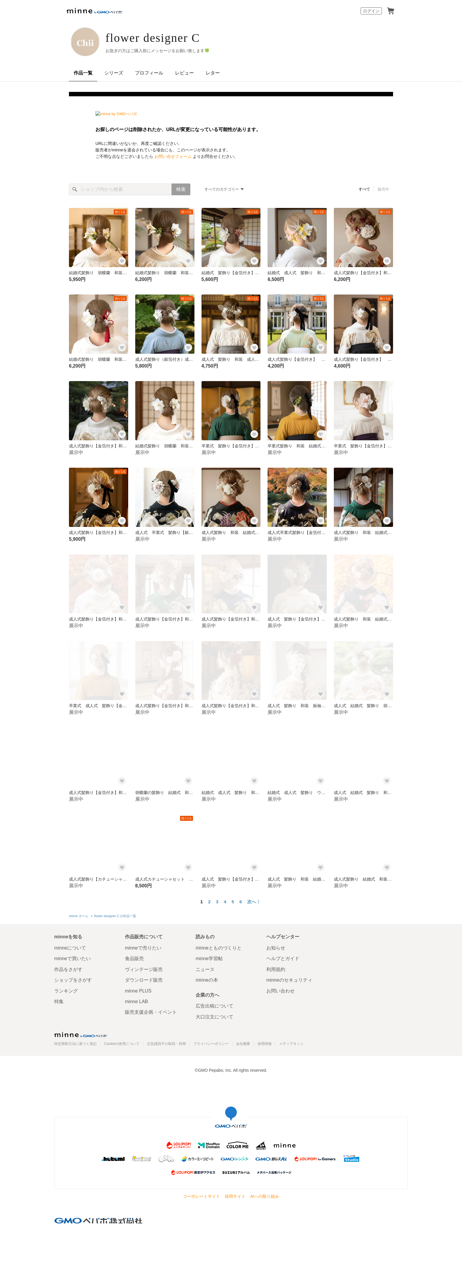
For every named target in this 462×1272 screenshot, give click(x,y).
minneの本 (207, 979)
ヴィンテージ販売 (144, 969)
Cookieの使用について (122, 1044)
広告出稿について (214, 1005)
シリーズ (113, 72)
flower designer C (152, 37)
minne (80, 1034)
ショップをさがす (73, 979)
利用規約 (275, 969)
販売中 (383, 189)
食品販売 (134, 958)
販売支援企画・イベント (151, 1012)
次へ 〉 (254, 901)
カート (390, 11)
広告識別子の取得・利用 (166, 1044)
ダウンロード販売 (144, 979)
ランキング (66, 990)
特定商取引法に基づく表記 (75, 1044)
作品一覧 (83, 72)
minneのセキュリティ (289, 979)
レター (213, 72)
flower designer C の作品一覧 (115, 916)
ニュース (205, 969)
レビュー (184, 72)
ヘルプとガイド (282, 958)
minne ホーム (78, 916)
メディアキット (291, 1044)
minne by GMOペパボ (95, 11)
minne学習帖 (209, 958)
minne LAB (136, 1001)
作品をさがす (68, 969)
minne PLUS (138, 990)
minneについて (70, 947)
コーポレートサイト (201, 1196)
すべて (364, 189)
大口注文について (214, 1016)
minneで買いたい (72, 958)
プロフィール (149, 72)
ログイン (371, 11)
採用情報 (265, 1044)
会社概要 (243, 1044)
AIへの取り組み (264, 1196)
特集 (59, 1001)
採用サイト (235, 1196)
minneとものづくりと (219, 947)
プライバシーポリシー (211, 1044)
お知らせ (275, 947)
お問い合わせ (280, 990)
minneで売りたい (143, 947)
